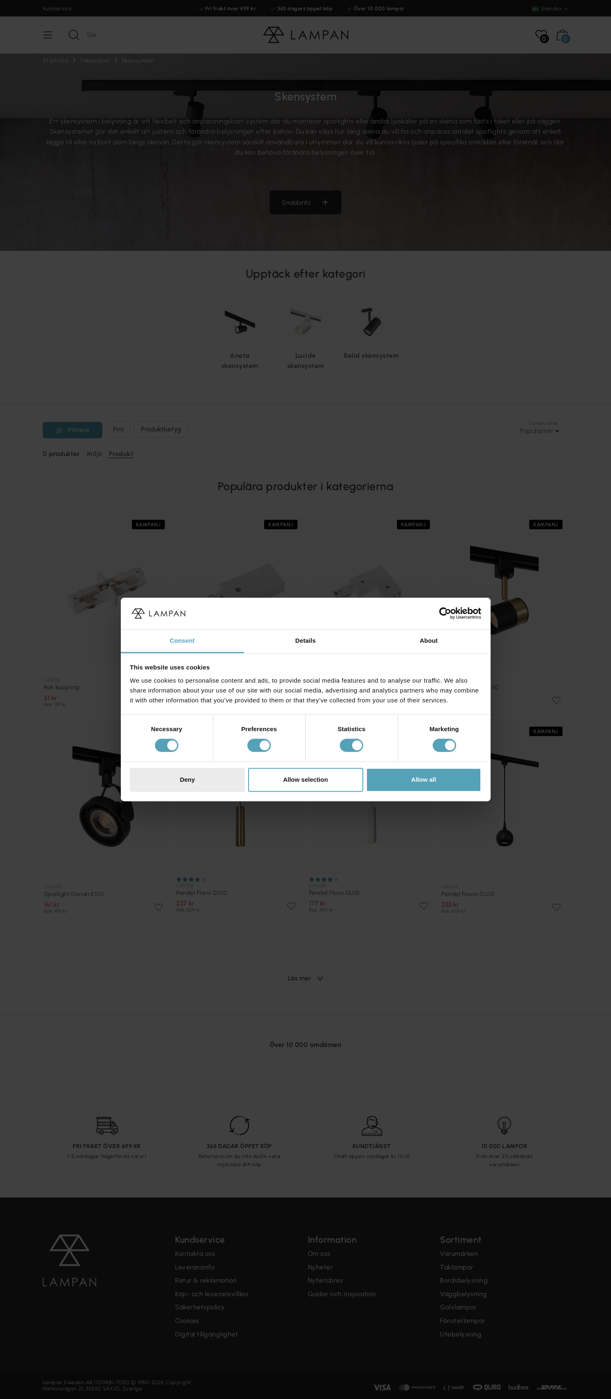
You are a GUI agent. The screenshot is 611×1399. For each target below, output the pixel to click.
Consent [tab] (182, 640)
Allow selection (305, 779)
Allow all (423, 779)
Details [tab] (305, 640)
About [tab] (429, 640)
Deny (187, 779)
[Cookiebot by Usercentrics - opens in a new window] (445, 613)
